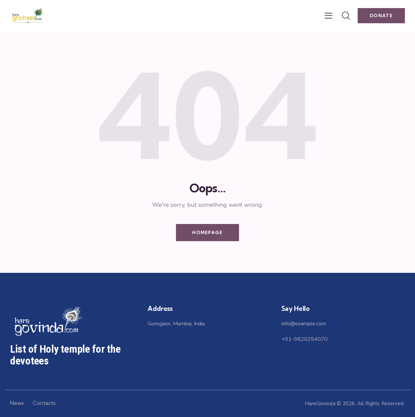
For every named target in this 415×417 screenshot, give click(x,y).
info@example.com (303, 323)
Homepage (207, 232)
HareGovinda (320, 403)
